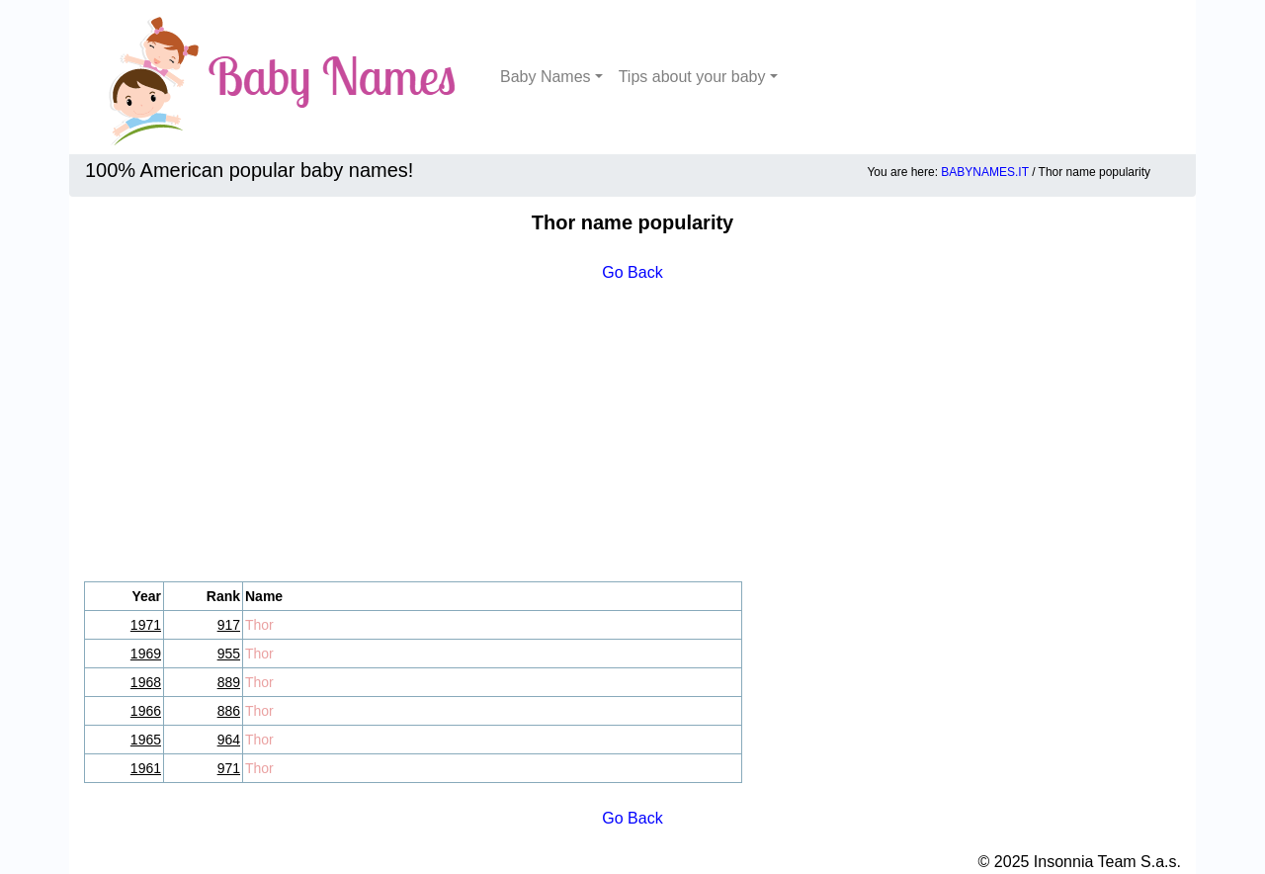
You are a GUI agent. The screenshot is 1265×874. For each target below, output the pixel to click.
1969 (145, 653)
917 (228, 625)
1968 (145, 682)
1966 (145, 711)
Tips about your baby (692, 76)
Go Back (632, 272)
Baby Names (545, 76)
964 (228, 739)
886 (228, 711)
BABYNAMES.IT (984, 172)
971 (228, 768)
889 (228, 682)
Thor (259, 625)
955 (228, 653)
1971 (145, 625)
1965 (145, 739)
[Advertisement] (632, 433)
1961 (145, 768)
